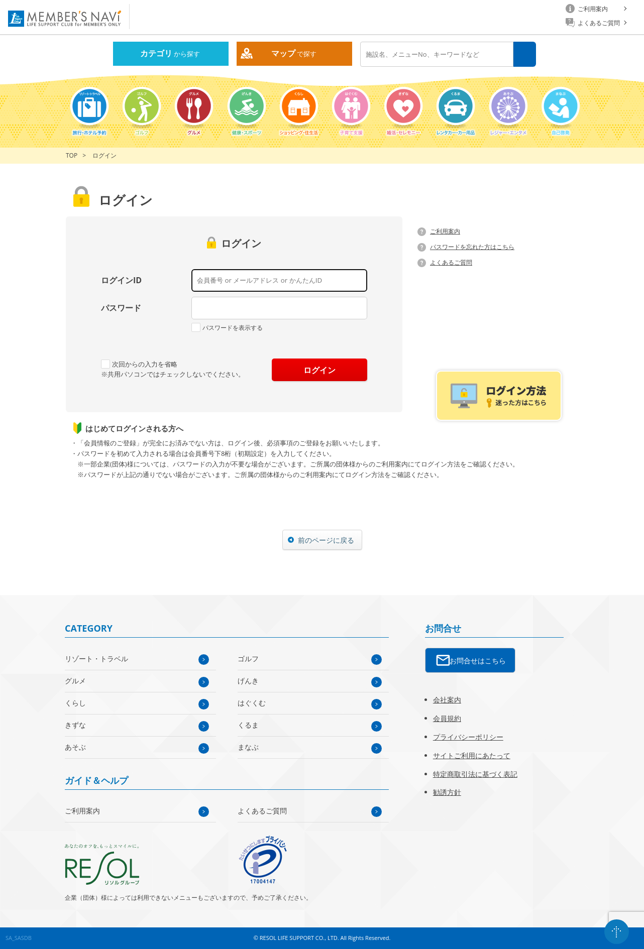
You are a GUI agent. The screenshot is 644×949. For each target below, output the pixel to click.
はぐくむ (252, 702)
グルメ (75, 680)
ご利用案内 (445, 231)
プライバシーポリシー (468, 737)
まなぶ (248, 747)
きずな (75, 725)
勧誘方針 (447, 792)
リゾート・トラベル (96, 658)
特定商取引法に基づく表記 (475, 774)
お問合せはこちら (478, 660)
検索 (524, 54)
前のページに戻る (326, 540)
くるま (248, 725)
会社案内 (447, 699)
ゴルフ (248, 658)
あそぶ (75, 747)
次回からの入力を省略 (139, 364)
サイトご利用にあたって (471, 755)
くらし (75, 702)
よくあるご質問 (451, 262)
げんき (248, 680)
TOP (71, 155)
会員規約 (447, 718)
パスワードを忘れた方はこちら (472, 247)
